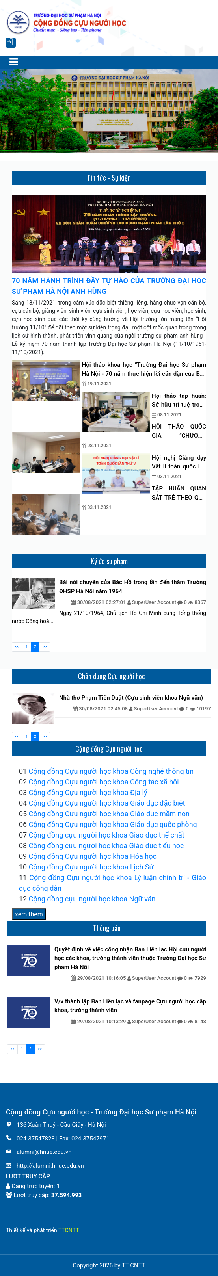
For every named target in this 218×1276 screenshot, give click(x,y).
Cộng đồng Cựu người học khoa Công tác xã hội (104, 782)
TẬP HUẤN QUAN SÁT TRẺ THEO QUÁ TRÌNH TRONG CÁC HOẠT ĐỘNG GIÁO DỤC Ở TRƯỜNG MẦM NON (179, 493)
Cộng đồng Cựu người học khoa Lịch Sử (91, 867)
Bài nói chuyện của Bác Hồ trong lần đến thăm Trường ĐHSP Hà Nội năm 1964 (132, 587)
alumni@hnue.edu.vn (39, 1151)
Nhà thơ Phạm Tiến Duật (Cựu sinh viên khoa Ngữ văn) (131, 697)
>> (45, 647)
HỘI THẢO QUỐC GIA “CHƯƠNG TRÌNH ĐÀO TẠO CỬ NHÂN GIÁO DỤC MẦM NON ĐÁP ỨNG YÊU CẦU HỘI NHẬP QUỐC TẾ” (179, 431)
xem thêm (29, 914)
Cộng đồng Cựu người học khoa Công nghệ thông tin (111, 771)
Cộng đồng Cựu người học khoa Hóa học (93, 856)
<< (17, 647)
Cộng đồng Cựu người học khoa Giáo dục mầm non (109, 814)
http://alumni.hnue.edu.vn (45, 1165)
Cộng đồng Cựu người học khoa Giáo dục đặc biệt (107, 803)
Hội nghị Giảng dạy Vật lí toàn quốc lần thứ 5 (179, 462)
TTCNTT (68, 1230)
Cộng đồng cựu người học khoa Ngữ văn (92, 899)
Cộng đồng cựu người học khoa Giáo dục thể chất (106, 835)
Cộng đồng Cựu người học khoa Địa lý (88, 792)
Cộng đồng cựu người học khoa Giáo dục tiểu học (106, 845)
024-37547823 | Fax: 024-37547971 (58, 1138)
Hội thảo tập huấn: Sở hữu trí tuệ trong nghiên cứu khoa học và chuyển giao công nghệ (179, 400)
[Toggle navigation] (13, 62)
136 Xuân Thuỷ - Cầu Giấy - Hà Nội (56, 1124)
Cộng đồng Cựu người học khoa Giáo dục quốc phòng (113, 824)
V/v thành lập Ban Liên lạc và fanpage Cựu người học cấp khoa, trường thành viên (130, 1006)
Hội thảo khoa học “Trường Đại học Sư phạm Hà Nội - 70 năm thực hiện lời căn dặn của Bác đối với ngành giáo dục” (144, 369)
